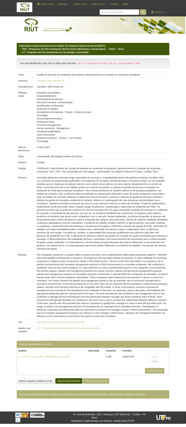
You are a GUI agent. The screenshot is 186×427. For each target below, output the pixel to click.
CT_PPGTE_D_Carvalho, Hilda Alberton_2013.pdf (43, 356)
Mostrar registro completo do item (36, 381)
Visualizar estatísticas (96, 381)
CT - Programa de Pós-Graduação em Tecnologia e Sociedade (55, 52)
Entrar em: (159, 12)
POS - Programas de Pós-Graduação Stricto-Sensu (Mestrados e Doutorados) (64, 49)
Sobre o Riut (80, 4)
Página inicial (45, 4)
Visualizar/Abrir (154, 370)
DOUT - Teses (116, 49)
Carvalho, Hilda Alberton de (50, 80)
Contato (114, 4)
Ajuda (126, 4)
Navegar (63, 4)
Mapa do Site (98, 4)
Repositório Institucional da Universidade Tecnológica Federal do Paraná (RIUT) (62, 45)
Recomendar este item (68, 381)
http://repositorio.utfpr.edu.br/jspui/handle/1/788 (60, 322)
